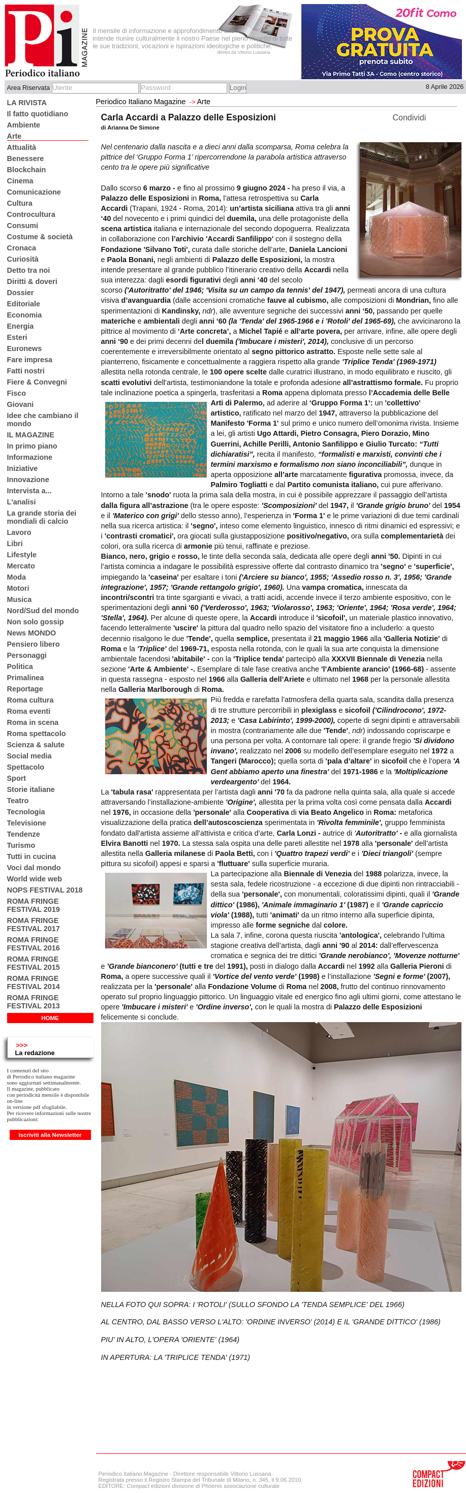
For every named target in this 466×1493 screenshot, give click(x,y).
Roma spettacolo (36, 733)
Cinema (20, 181)
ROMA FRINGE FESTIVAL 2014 (33, 982)
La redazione (35, 1053)
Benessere (25, 158)
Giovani (20, 404)
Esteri (17, 337)
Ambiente (24, 125)
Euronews (24, 348)
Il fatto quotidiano (38, 114)
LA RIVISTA (27, 103)
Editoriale (24, 304)
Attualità (22, 147)
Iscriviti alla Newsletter (49, 1135)
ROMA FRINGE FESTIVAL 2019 (33, 905)
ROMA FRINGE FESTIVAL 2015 (33, 963)
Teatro (18, 801)
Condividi (409, 117)
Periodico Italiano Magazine (141, 102)
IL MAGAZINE (30, 435)
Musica (19, 599)
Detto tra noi (28, 270)
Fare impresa (30, 360)
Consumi (23, 225)
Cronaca (22, 248)
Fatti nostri (26, 371)
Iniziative (22, 468)
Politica (20, 666)
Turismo (21, 845)
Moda (16, 577)
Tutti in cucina (31, 856)
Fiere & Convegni (37, 382)
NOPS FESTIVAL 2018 (45, 890)
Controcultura (31, 214)
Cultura (20, 203)
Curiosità (23, 259)
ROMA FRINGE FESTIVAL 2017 (33, 924)
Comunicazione (34, 192)
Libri (15, 543)
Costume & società (40, 237)
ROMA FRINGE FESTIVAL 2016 (33, 944)
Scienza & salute (36, 745)
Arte (14, 136)
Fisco (16, 393)
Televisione (26, 823)
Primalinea (25, 678)
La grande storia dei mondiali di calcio (42, 517)
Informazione (30, 457)
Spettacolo (26, 767)
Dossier (20, 293)
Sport (16, 778)
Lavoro (19, 532)
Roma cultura (30, 700)
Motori (18, 588)
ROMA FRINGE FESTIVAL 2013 (33, 1002)
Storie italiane (31, 789)
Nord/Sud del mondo (43, 611)
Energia (20, 326)
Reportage (25, 689)
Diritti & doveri (32, 281)
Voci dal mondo (34, 868)
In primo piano (32, 446)
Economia (24, 315)
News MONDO (31, 633)
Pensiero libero (33, 644)
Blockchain (26, 170)
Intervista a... (29, 491)
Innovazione (28, 479)
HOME (50, 1018)
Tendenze (23, 834)
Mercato (21, 566)
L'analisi (21, 502)
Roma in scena (33, 722)
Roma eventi (29, 711)
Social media (29, 756)
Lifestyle (22, 555)
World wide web (34, 879)
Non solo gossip (35, 622)
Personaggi (27, 655)
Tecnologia (26, 812)
